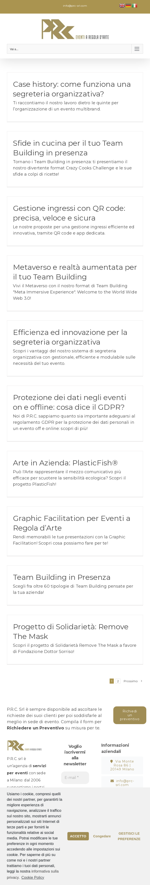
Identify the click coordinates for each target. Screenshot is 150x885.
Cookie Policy (32, 877)
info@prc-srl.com (75, 5)
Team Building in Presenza (62, 577)
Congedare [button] (102, 836)
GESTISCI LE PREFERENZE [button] (129, 836)
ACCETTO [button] (78, 836)
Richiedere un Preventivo (35, 728)
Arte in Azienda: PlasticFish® (65, 462)
